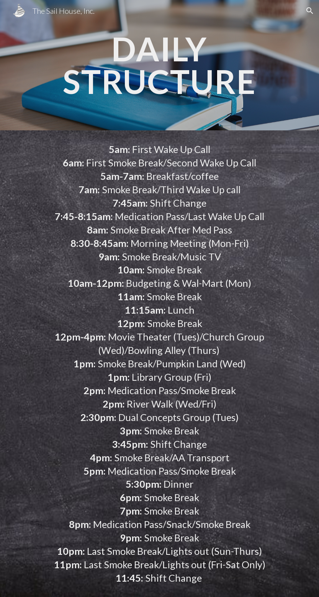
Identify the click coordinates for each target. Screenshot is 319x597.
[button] (310, 11)
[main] (160, 65)
